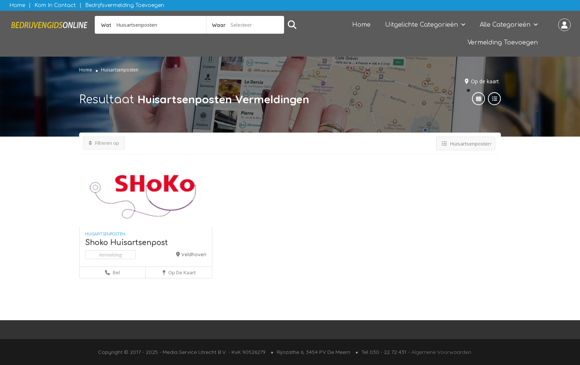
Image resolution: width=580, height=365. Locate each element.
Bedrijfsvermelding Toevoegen (124, 5)
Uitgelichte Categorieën (421, 24)
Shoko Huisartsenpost (126, 243)
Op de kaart (485, 81)
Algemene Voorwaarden (441, 352)
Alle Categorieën (505, 24)
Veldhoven (193, 254)
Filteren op (104, 143)
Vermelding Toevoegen (503, 42)
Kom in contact (55, 5)
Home (17, 5)
